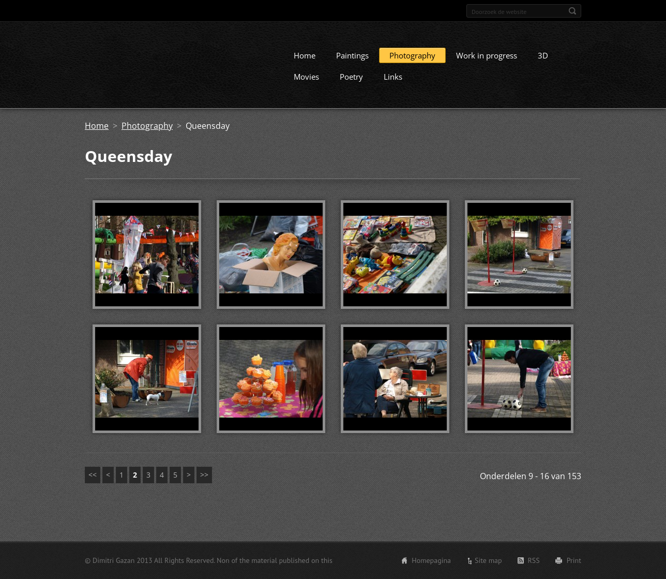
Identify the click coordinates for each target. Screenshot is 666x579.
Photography (412, 65)
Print (574, 562)
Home (304, 65)
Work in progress (486, 65)
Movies (306, 86)
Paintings (352, 65)
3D (543, 65)
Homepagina (431, 562)
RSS (534, 562)
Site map (488, 562)
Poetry (351, 86)
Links (393, 86)
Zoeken (572, 11)
